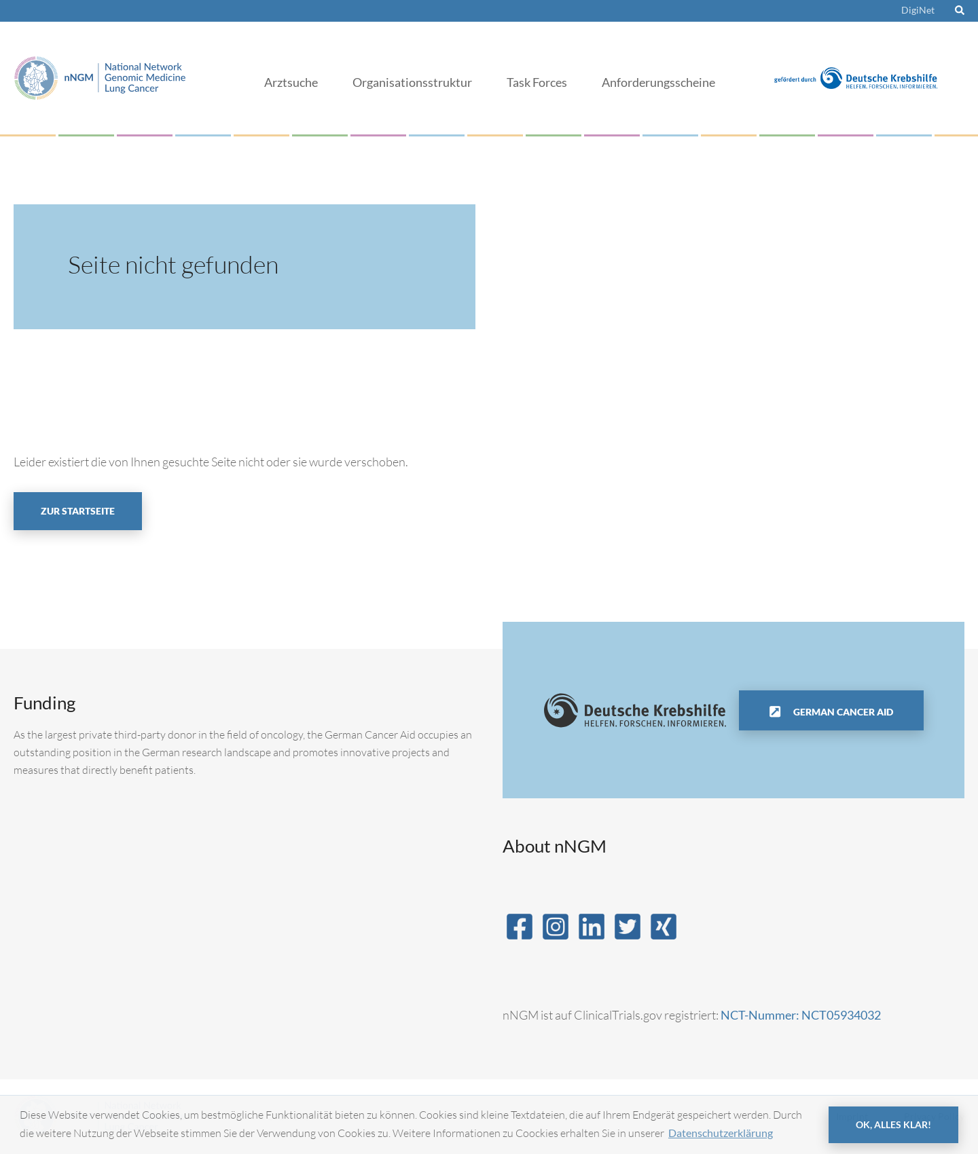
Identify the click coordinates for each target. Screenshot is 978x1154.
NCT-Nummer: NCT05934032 (801, 1014)
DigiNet (918, 10)
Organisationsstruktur (412, 82)
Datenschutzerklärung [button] (720, 1132)
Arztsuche (291, 82)
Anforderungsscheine (658, 82)
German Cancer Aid (842, 712)
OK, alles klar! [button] (893, 1124)
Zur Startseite (78, 511)
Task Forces (537, 82)
